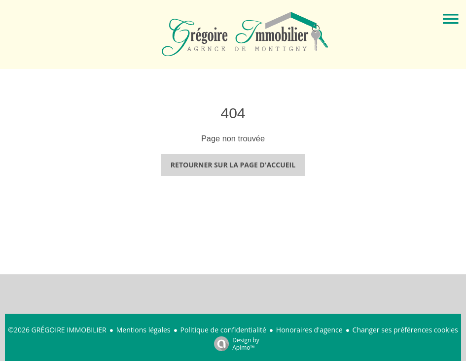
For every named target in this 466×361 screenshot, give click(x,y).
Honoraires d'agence (309, 329)
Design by (234, 343)
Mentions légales (143, 329)
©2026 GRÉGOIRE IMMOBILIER (57, 329)
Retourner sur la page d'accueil (233, 164)
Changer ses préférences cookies (405, 329)
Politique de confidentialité (223, 329)
